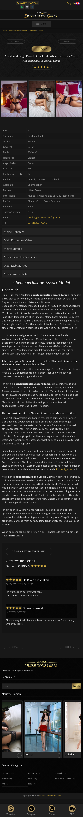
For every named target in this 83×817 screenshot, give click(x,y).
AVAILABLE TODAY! (63, 778)
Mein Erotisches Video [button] (18, 240)
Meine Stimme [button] (13, 248)
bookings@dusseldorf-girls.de (44, 217)
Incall (30, 784)
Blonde (5, 778)
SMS (72, 810)
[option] (14, 99)
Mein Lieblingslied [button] (15, 265)
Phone (52, 810)
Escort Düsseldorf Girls (50, 795)
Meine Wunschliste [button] (15, 274)
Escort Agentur (64, 469)
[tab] (41, 231)
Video (30, 778)
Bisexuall (58, 773)
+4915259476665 (27, 3)
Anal (3, 784)
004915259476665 (37, 222)
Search (76, 686)
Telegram (31, 810)
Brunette (32, 773)
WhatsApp (11, 810)
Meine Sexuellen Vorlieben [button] (20, 257)
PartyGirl (5, 773)
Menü (43, 24)
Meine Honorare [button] (14, 231)
